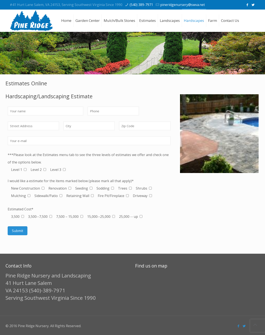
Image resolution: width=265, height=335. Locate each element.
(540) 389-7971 (141, 4)
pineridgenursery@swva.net (182, 4)
